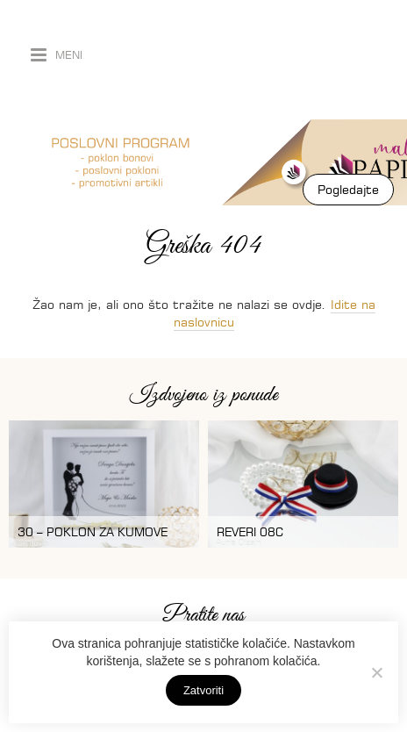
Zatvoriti (203, 690)
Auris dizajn (158, 60)
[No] (376, 672)
